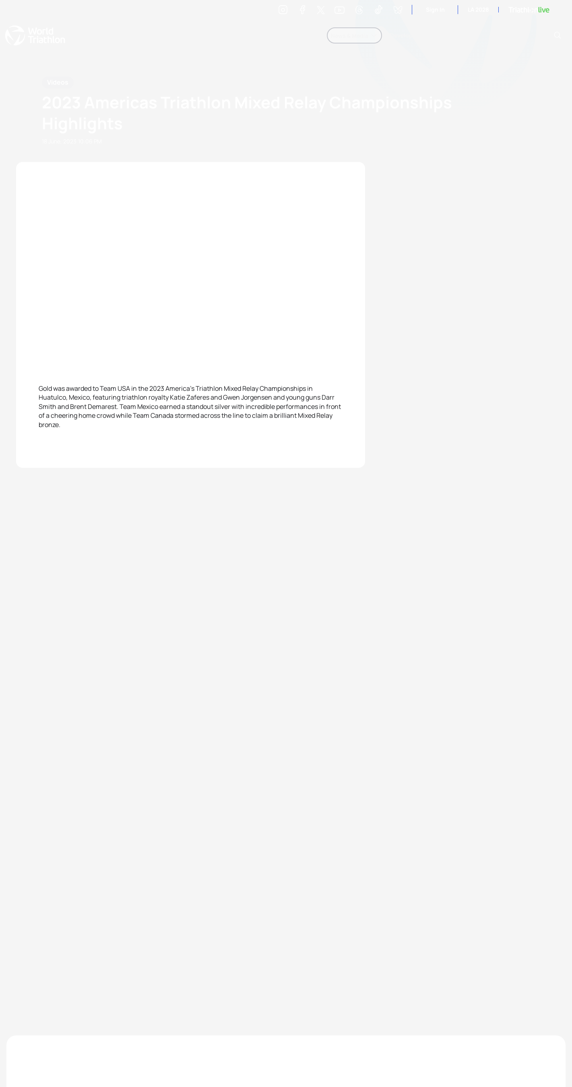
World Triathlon (35, 35)
